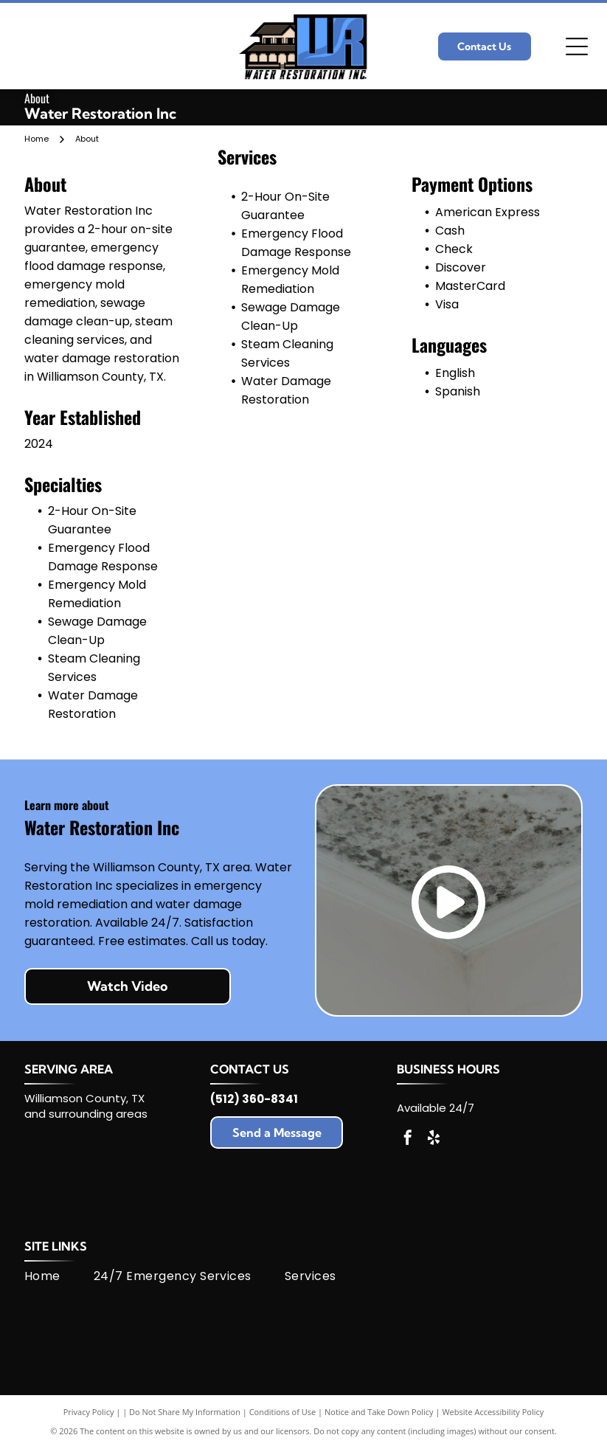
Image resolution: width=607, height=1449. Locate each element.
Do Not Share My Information (184, 1411)
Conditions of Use (282, 1411)
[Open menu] (577, 46)
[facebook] (408, 1139)
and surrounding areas (86, 1113)
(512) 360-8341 (254, 1099)
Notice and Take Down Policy (379, 1411)
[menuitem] (59, 1276)
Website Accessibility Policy (493, 1411)
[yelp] (434, 1139)
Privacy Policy (88, 1411)
